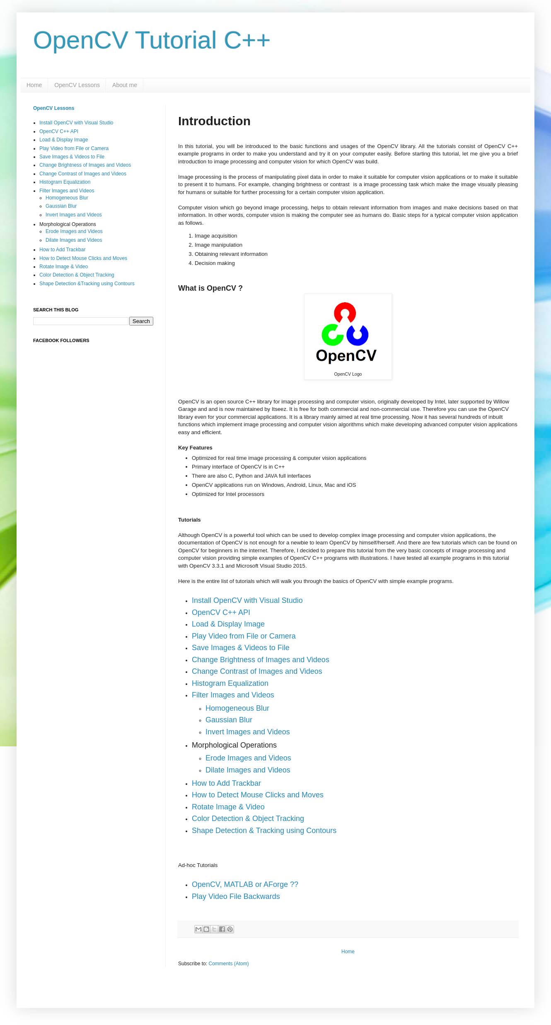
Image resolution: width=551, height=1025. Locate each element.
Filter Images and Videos (66, 191)
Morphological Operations (67, 224)
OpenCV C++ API (58, 131)
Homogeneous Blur (67, 198)
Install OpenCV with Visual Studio (76, 123)
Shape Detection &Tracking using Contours (87, 284)
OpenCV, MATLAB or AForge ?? (245, 884)
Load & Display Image (63, 140)
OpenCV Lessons (77, 85)
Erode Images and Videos (248, 758)
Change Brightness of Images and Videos (260, 660)
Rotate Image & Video (63, 267)
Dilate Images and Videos (74, 240)
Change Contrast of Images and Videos (257, 671)
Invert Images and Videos (247, 732)
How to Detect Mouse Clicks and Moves (83, 258)
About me (124, 85)
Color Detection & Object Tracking (76, 275)
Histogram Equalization (64, 182)
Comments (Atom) (228, 964)
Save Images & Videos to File (241, 648)
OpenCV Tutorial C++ (152, 40)
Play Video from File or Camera (74, 148)
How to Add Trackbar (62, 250)
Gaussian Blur (228, 720)
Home (34, 85)
